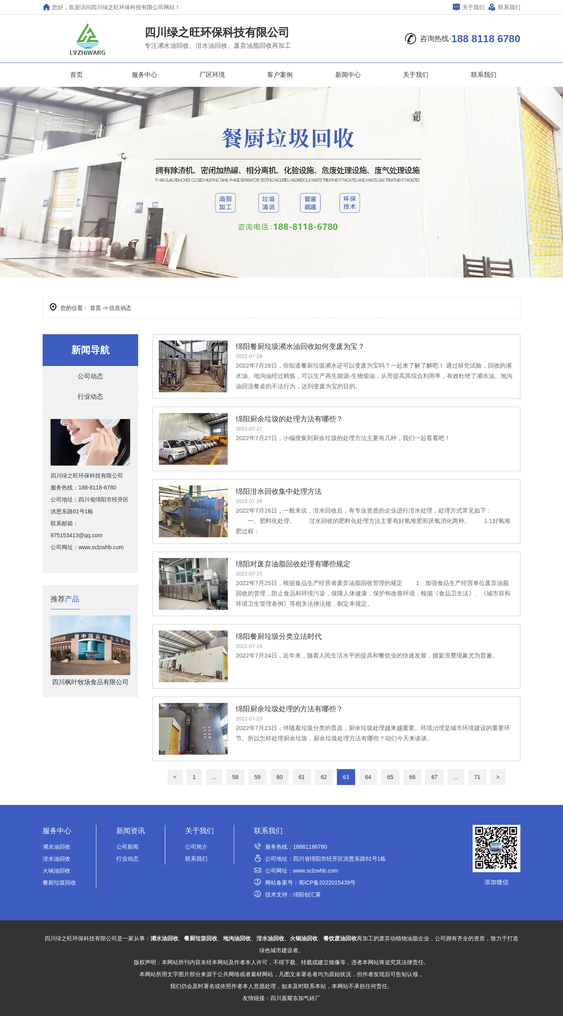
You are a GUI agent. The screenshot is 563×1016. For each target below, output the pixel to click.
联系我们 (504, 7)
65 (390, 777)
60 (279, 777)
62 (324, 777)
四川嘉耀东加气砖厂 (295, 998)
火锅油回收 (56, 870)
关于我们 (469, 7)
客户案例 (280, 74)
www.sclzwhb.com (315, 870)
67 (434, 777)
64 (368, 777)
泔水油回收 (56, 858)
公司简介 (196, 847)
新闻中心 (348, 74)
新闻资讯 (130, 831)
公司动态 (90, 376)
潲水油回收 (56, 847)
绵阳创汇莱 (307, 894)
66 (412, 777)
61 (302, 777)
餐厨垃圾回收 (59, 882)
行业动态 (90, 396)
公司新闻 (127, 847)
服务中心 (144, 74)
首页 (76, 74)
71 (477, 777)
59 (257, 777)
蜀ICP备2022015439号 (327, 882)
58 (235, 777)
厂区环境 (212, 74)
